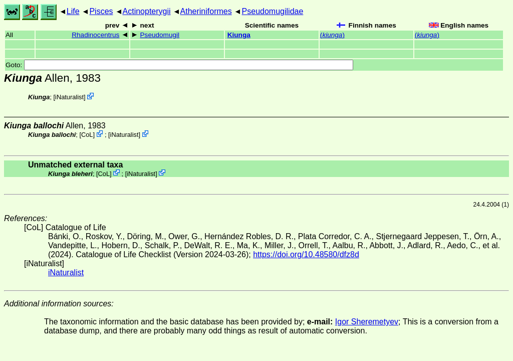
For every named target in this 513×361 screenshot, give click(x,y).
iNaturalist (69, 97)
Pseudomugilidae (273, 11)
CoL (87, 134)
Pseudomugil (160, 35)
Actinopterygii (147, 11)
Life (73, 11)
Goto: (179, 65)
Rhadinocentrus (95, 35)
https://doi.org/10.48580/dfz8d (306, 254)
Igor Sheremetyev (366, 321)
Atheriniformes (206, 11)
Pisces (101, 11)
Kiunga (238, 35)
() (332, 35)
